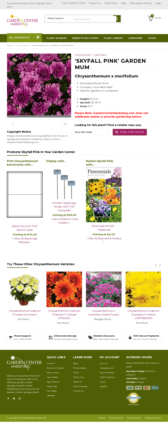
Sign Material (53, 397)
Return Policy (134, 433)
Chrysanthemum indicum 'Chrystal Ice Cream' (25, 328)
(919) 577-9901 (78, 3)
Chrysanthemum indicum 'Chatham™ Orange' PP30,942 (64, 330)
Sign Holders (52, 392)
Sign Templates (107, 388)
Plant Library (22, 45)
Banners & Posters (55, 383)
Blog (75, 379)
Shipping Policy (153, 433)
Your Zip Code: (83, 132)
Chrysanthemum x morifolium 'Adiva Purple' (103, 328)
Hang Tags (52, 402)
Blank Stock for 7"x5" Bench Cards (25, 243)
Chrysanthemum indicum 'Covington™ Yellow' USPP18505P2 (143, 330)
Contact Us (78, 406)
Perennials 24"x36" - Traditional (104, 243)
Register (103, 402)
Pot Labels (52, 406)
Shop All (51, 379)
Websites (51, 411)
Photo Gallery (79, 383)
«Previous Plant (83, 55)
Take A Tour (78, 392)
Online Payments (133, 420)
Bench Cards (53, 388)
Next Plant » (100, 55)
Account (104, 379)
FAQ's (76, 388)
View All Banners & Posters (104, 254)
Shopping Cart (107, 383)
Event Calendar (80, 402)
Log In (103, 397)
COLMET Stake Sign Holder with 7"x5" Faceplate (64, 222)
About (102, 433)
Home (10, 45)
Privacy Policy (116, 433)
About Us (77, 397)
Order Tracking (107, 392)
